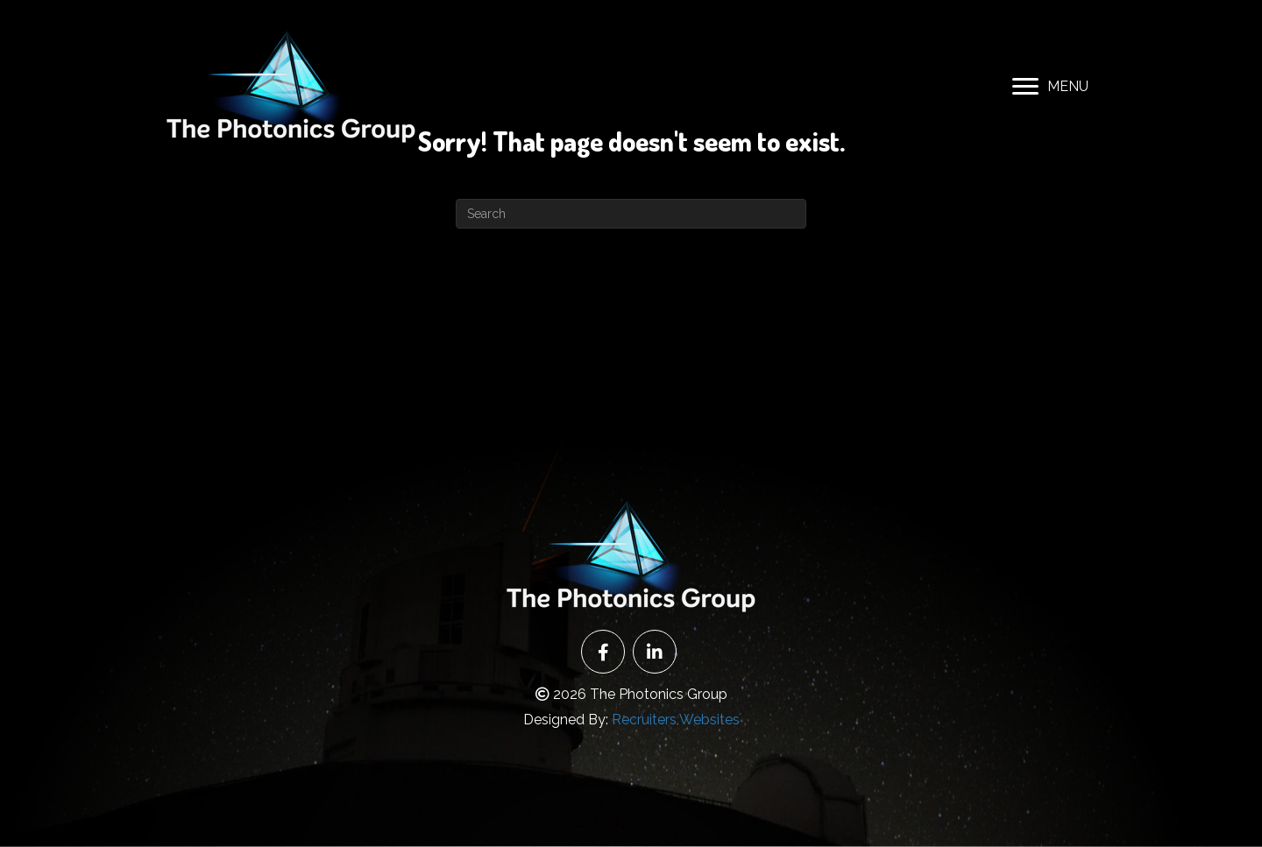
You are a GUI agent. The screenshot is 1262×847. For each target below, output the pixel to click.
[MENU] (1050, 87)
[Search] (631, 214)
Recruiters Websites (676, 719)
